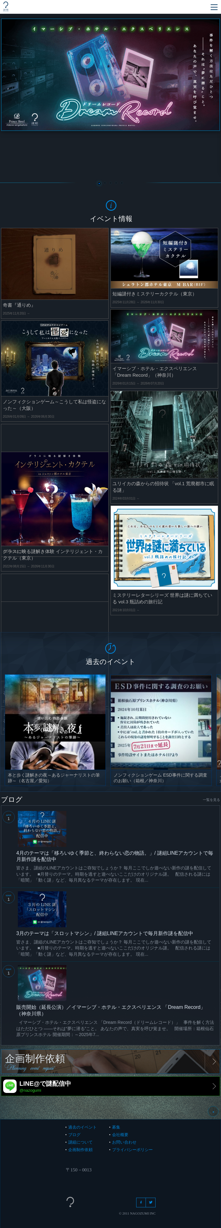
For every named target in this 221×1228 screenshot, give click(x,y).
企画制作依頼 (80, 1149)
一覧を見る (211, 800)
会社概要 (120, 1134)
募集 (116, 1127)
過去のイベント (82, 1127)
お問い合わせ (124, 1142)
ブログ (74, 1134)
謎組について (80, 1142)
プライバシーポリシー (132, 1149)
